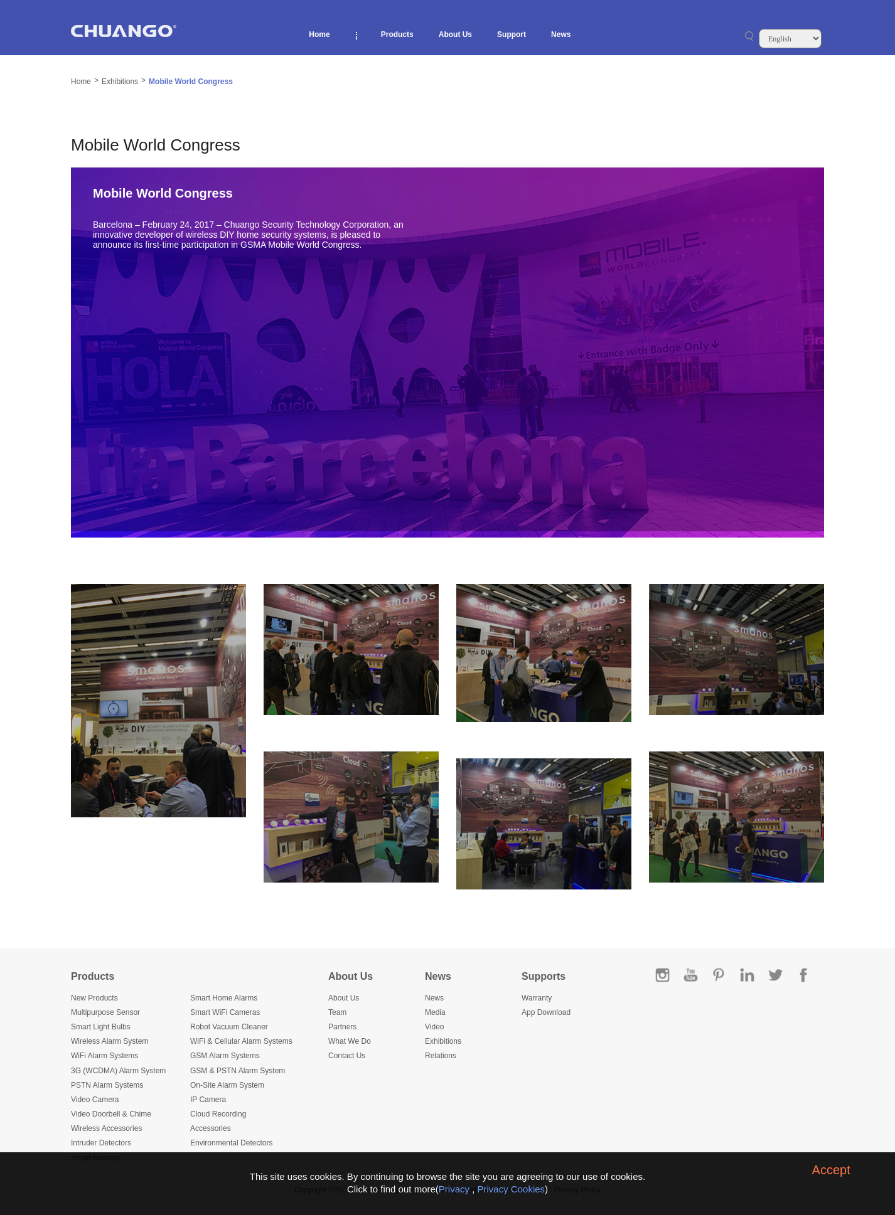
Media (435, 1012)
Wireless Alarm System (109, 1041)
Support (511, 34)
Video (434, 1026)
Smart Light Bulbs (101, 1026)
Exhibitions (120, 81)
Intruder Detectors (101, 1142)
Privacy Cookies (511, 1189)
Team (337, 1012)
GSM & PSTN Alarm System (237, 1070)
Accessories (210, 1128)
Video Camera (95, 1099)
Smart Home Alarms (223, 998)
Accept (831, 1170)
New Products (94, 998)
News (561, 34)
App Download (546, 1012)
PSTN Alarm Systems (107, 1085)
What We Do (349, 1041)
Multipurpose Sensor (105, 1012)
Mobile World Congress (191, 81)
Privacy (454, 1189)
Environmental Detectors (231, 1142)
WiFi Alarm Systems (104, 1055)
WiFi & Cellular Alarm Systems (241, 1041)
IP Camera (208, 1099)
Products (397, 34)
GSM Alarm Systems (225, 1055)
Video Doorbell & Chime (111, 1114)
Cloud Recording (218, 1114)
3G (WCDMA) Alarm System (118, 1070)
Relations (440, 1055)
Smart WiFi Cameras (225, 1012)
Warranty (537, 998)
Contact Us (346, 1055)
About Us (455, 34)
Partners (342, 1026)
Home (319, 34)
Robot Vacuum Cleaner (229, 1026)
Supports (543, 976)
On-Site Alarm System (227, 1085)
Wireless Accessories (106, 1128)
